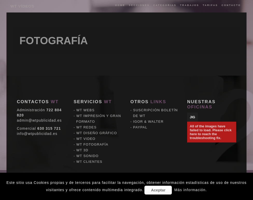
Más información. (190, 190)
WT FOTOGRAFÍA (92, 140)
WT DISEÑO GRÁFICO (96, 128)
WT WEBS (85, 105)
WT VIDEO (86, 134)
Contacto (231, 5)
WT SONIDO (87, 151)
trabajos (189, 5)
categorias (164, 5)
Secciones (139, 5)
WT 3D (82, 145)
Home (120, 5)
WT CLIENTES (89, 157)
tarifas (210, 5)
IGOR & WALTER (148, 117)
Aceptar (158, 190)
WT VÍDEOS (22, 6)
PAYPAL (140, 123)
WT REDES (86, 123)
